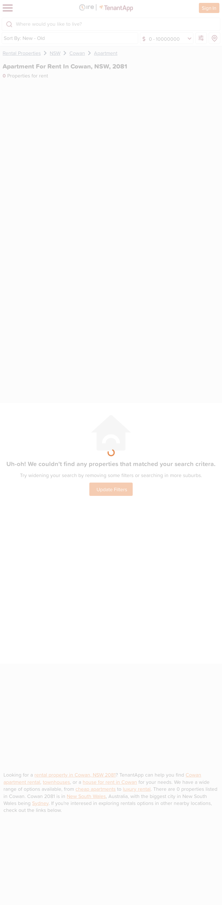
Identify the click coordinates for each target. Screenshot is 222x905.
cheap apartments (95, 789)
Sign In (209, 7)
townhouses (56, 782)
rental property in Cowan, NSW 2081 (75, 774)
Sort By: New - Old (24, 38)
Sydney (40, 803)
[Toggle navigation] (8, 8)
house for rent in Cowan (110, 782)
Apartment (105, 53)
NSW (55, 53)
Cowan (77, 53)
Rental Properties (22, 53)
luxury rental (137, 789)
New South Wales (86, 796)
